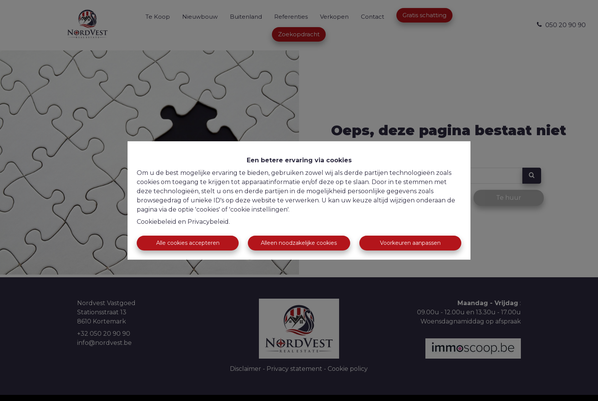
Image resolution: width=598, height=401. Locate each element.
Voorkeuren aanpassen (410, 242)
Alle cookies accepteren (188, 242)
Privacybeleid (208, 221)
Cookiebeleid (156, 221)
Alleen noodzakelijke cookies (299, 242)
